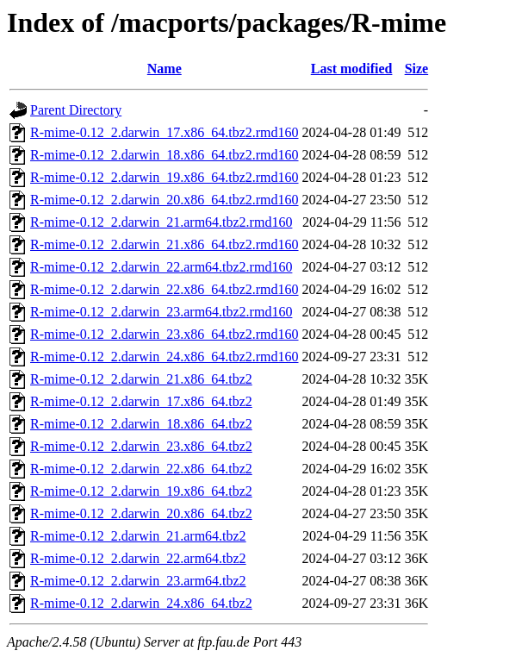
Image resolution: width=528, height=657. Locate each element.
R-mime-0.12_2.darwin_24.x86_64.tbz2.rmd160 (164, 356)
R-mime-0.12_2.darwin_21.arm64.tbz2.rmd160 (161, 222)
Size (417, 68)
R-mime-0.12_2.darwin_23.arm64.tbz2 (138, 580)
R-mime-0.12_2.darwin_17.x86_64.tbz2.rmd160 (164, 132)
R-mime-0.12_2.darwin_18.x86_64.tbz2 (141, 423)
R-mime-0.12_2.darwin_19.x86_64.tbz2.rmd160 (164, 177)
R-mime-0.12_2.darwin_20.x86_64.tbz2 (141, 513)
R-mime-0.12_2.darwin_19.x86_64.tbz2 (141, 491)
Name (164, 68)
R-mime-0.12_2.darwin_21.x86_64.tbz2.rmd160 (164, 244)
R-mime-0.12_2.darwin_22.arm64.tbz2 (138, 558)
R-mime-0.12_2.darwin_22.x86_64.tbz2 (141, 468)
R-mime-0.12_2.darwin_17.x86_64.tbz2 (141, 401)
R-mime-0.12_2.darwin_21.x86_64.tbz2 (141, 379)
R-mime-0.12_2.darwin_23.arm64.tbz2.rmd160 (161, 311)
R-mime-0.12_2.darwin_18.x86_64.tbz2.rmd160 (164, 154)
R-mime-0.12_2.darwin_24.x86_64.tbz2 (141, 603)
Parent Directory (75, 110)
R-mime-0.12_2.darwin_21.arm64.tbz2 (138, 536)
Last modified (352, 68)
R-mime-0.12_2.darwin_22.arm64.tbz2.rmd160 (161, 267)
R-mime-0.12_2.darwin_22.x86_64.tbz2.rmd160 (164, 289)
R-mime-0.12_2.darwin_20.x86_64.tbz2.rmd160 (164, 199)
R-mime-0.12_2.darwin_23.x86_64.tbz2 (141, 446)
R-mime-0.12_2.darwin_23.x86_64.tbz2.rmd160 (164, 334)
